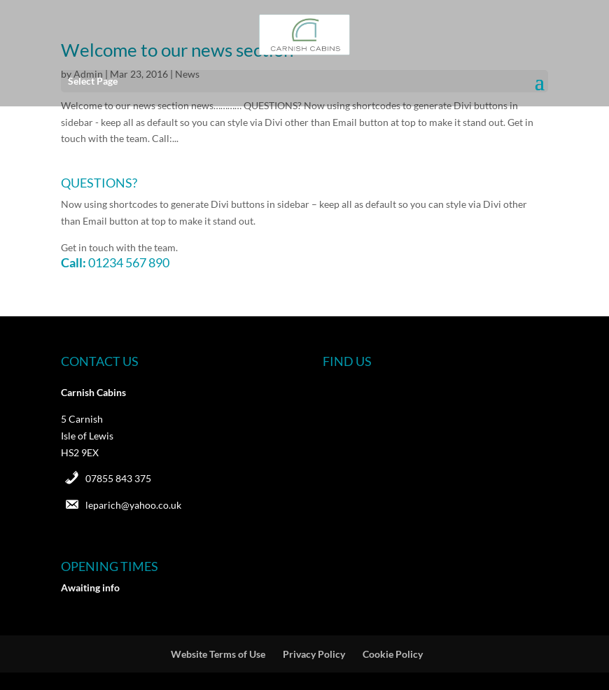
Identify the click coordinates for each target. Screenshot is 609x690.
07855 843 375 (118, 478)
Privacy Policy (314, 654)
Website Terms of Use (218, 654)
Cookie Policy (393, 654)
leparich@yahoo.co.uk (133, 505)
